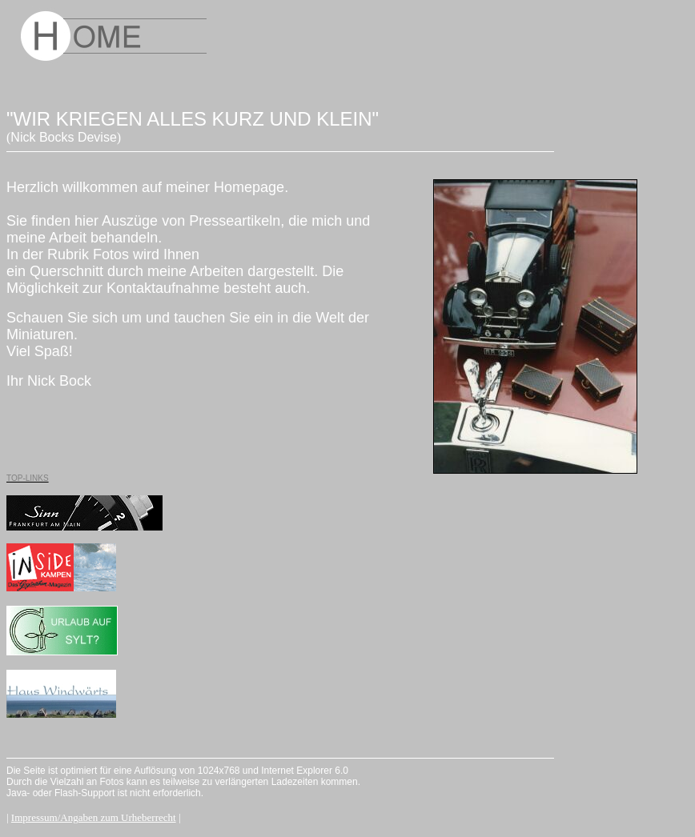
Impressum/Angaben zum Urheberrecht (93, 817)
